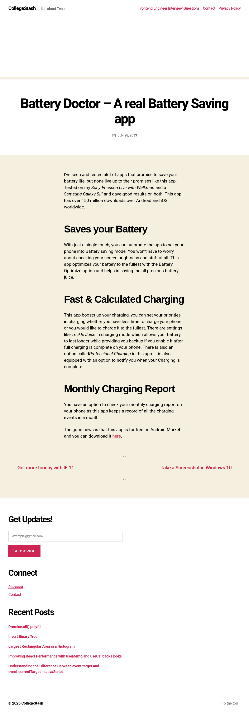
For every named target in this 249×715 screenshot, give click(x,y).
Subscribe (24, 551)
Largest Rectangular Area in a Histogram (41, 646)
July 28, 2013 (127, 135)
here (116, 436)
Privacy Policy (230, 8)
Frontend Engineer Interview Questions (169, 8)
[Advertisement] (124, 48)
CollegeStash (22, 8)
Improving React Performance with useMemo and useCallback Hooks (65, 656)
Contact (209, 8)
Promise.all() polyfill (24, 626)
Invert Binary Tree (22, 636)
